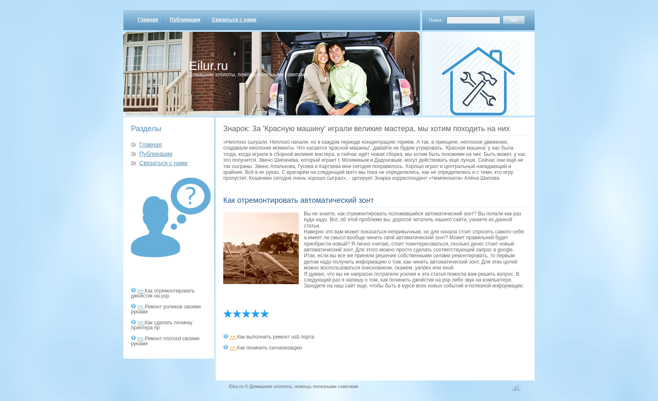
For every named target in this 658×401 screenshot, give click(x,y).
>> (140, 291)
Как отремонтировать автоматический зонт (298, 200)
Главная (148, 20)
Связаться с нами (234, 20)
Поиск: (436, 20)
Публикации (185, 20)
